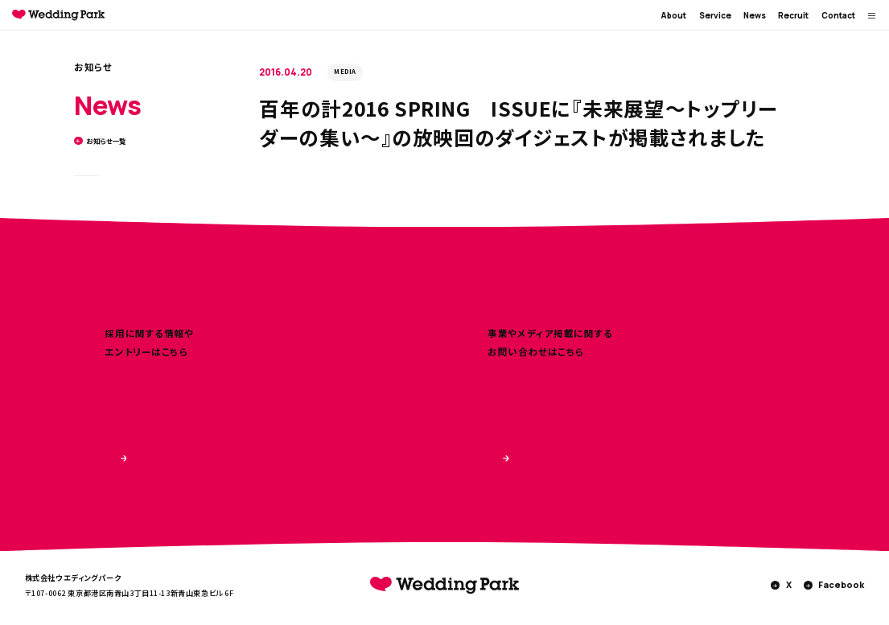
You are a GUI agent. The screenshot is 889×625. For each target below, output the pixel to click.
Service (715, 15)
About (673, 15)
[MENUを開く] (872, 15)
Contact (838, 15)
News (754, 15)
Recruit (793, 15)
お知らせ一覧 (100, 141)
